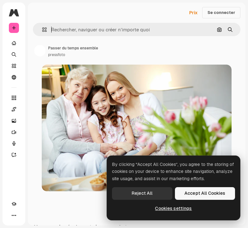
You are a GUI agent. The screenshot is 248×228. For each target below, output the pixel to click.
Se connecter (221, 12)
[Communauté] (14, 77)
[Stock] (14, 66)
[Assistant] (14, 155)
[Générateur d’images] (14, 121)
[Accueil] (14, 43)
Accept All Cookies (205, 193)
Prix (193, 13)
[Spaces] (14, 109)
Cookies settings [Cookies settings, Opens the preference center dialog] (173, 208)
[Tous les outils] (14, 98)
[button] (42, 29)
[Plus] (14, 215)
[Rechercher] (14, 54)
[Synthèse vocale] (14, 143)
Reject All (142, 193)
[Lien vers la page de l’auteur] (40, 50)
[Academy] (14, 204)
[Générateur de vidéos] (14, 132)
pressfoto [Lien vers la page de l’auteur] (56, 54)
